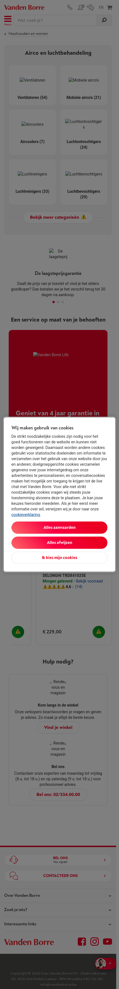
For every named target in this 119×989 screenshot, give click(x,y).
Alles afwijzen (59, 542)
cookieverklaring (26, 514)
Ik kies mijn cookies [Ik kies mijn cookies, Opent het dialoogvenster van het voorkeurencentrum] (59, 557)
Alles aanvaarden (59, 527)
